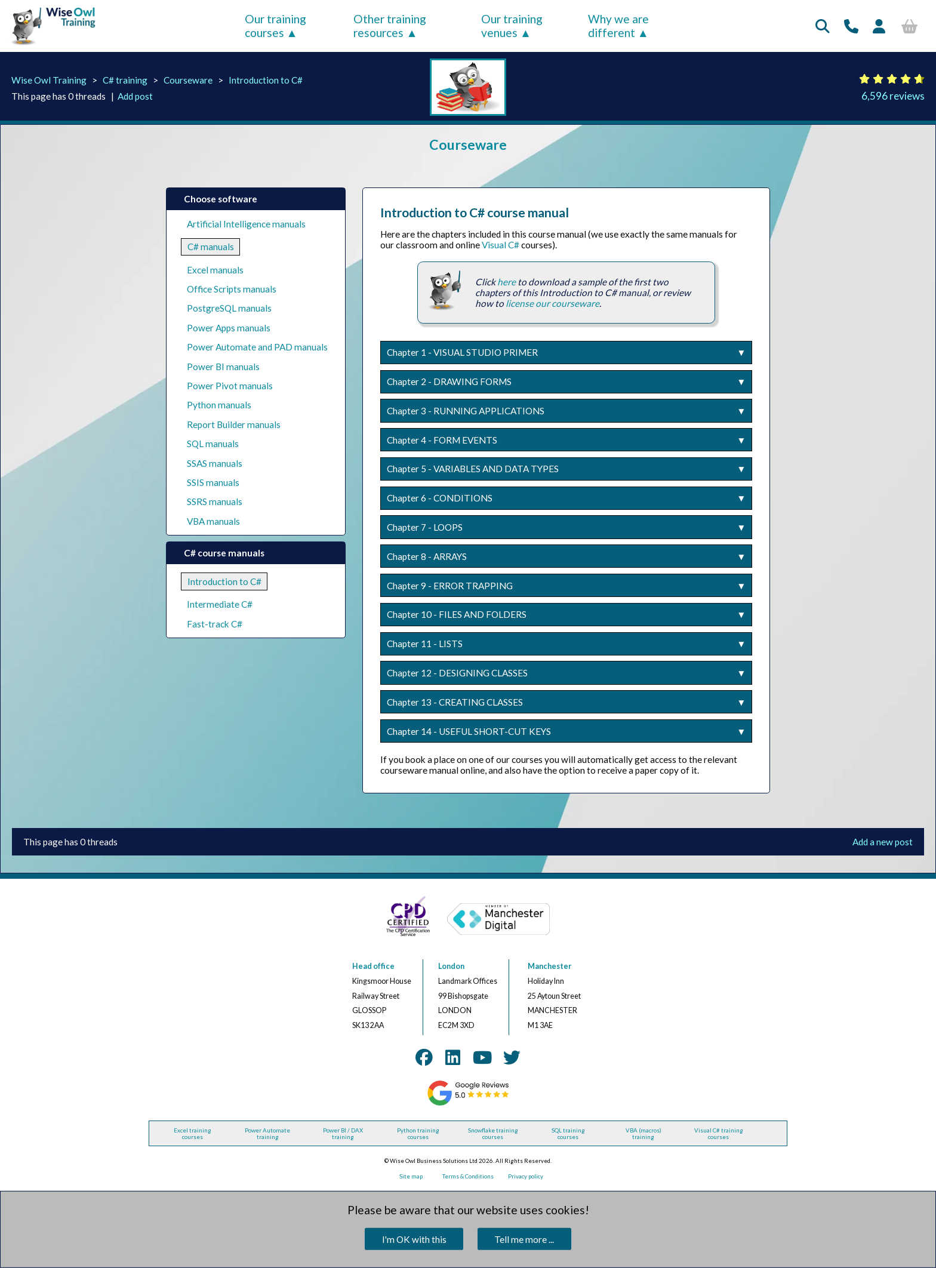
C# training (125, 80)
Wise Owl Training (49, 80)
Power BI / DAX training (343, 1133)
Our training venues (512, 25)
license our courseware (552, 303)
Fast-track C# (214, 623)
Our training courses (275, 25)
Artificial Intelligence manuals (246, 223)
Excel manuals (215, 269)
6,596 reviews (893, 96)
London (451, 966)
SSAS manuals (214, 463)
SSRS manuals (214, 501)
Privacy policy (525, 1176)
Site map (411, 1176)
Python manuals (219, 404)
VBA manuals (213, 521)
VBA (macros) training (643, 1133)
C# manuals (210, 246)
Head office (373, 966)
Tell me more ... (524, 1239)
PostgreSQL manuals (229, 308)
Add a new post (882, 841)
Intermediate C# (220, 604)
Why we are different (618, 25)
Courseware (188, 80)
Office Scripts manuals (231, 289)
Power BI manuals (223, 366)
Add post (135, 96)
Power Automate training (267, 1133)
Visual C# (500, 244)
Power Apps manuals (228, 327)
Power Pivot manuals (230, 385)
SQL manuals (213, 443)
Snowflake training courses (493, 1133)
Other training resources (389, 25)
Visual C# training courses (718, 1133)
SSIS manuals (213, 482)
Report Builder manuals (234, 424)
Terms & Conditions (468, 1176)
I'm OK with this (414, 1239)
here (506, 281)
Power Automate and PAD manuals (257, 346)
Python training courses (418, 1133)
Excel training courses (192, 1133)
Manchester (549, 966)
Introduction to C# (266, 80)
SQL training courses (568, 1133)
